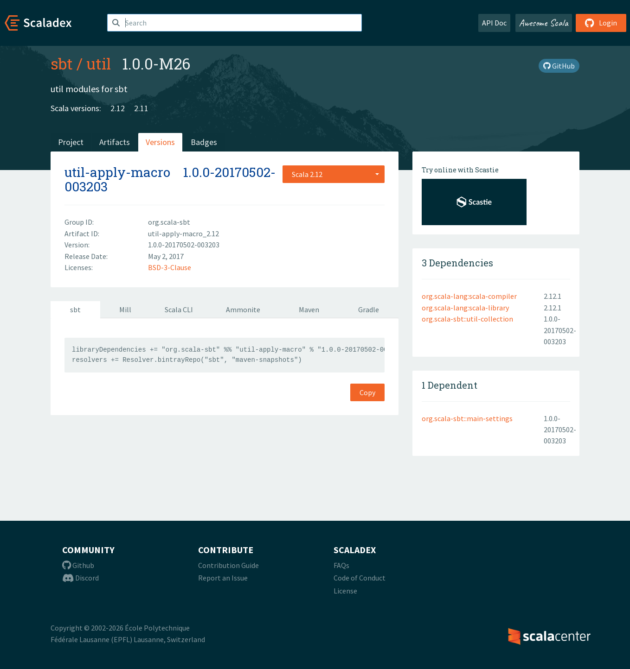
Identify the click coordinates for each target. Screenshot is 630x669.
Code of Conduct (360, 577)
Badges (204, 142)
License (345, 590)
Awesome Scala (543, 23)
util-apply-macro (117, 172)
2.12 (117, 108)
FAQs (341, 565)
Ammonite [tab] (243, 309)
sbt (62, 63)
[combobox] (334, 174)
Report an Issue (223, 577)
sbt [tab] (75, 309)
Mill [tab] (125, 309)
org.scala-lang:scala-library (465, 307)
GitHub (559, 65)
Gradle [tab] (368, 309)
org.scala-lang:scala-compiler (469, 296)
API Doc (494, 22)
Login (601, 22)
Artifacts (114, 142)
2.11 (141, 108)
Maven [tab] (309, 309)
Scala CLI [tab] (179, 309)
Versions (160, 142)
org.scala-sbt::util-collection (467, 318)
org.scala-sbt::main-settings (467, 418)
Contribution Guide (228, 565)
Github (78, 565)
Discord (80, 577)
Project (71, 142)
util (98, 63)
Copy (367, 392)
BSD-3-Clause (169, 267)
